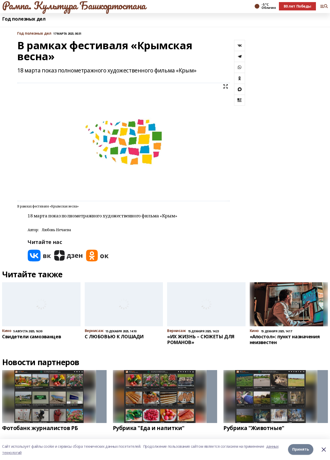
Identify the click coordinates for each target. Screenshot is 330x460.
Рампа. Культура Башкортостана (74, 5)
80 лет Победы (297, 6)
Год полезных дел (23, 19)
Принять (300, 449)
